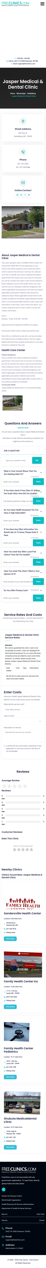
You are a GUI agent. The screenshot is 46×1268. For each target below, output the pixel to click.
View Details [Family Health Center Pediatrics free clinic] (10, 1077)
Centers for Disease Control (12, 1196)
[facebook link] (4, 1189)
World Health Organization (11, 1200)
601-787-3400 (21, 167)
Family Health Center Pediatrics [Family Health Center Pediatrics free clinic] (18, 1050)
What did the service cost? (14, 704)
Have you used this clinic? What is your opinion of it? (22, 572)
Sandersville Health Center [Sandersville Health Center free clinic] (22, 913)
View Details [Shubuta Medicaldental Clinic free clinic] (10, 1147)
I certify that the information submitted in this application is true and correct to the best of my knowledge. (23, 748)
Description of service (12, 728)
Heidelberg (31, 93)
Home (12, 93)
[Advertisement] (23, 31)
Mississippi (21, 93)
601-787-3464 (23, 164)
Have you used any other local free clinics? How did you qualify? (22, 553)
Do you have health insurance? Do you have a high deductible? (22, 511)
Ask (36, 460)
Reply (38, 482)
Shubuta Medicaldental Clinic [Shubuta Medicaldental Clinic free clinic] (20, 1120)
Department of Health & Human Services (16, 1208)
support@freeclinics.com (26, 64)
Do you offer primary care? (16, 590)
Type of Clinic (9, 716)
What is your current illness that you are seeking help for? (22, 472)
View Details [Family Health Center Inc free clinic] (10, 1007)
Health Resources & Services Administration (18, 1204)
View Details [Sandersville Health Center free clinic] (10, 939)
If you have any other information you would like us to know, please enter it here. (22, 532)
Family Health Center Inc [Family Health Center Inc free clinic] (21, 981)
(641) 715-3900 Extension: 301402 (26, 61)
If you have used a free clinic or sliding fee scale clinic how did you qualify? (22, 492)
